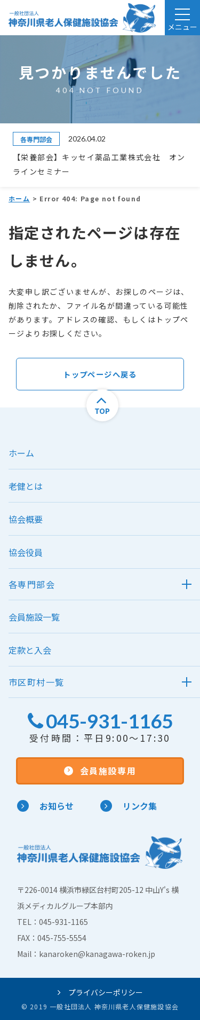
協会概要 (26, 519)
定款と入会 (30, 650)
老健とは (26, 486)
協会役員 (26, 552)
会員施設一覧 (34, 616)
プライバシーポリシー (100, 992)
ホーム (19, 198)
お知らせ (45, 805)
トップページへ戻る (100, 374)
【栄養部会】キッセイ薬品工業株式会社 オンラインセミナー (99, 164)
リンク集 (128, 805)
